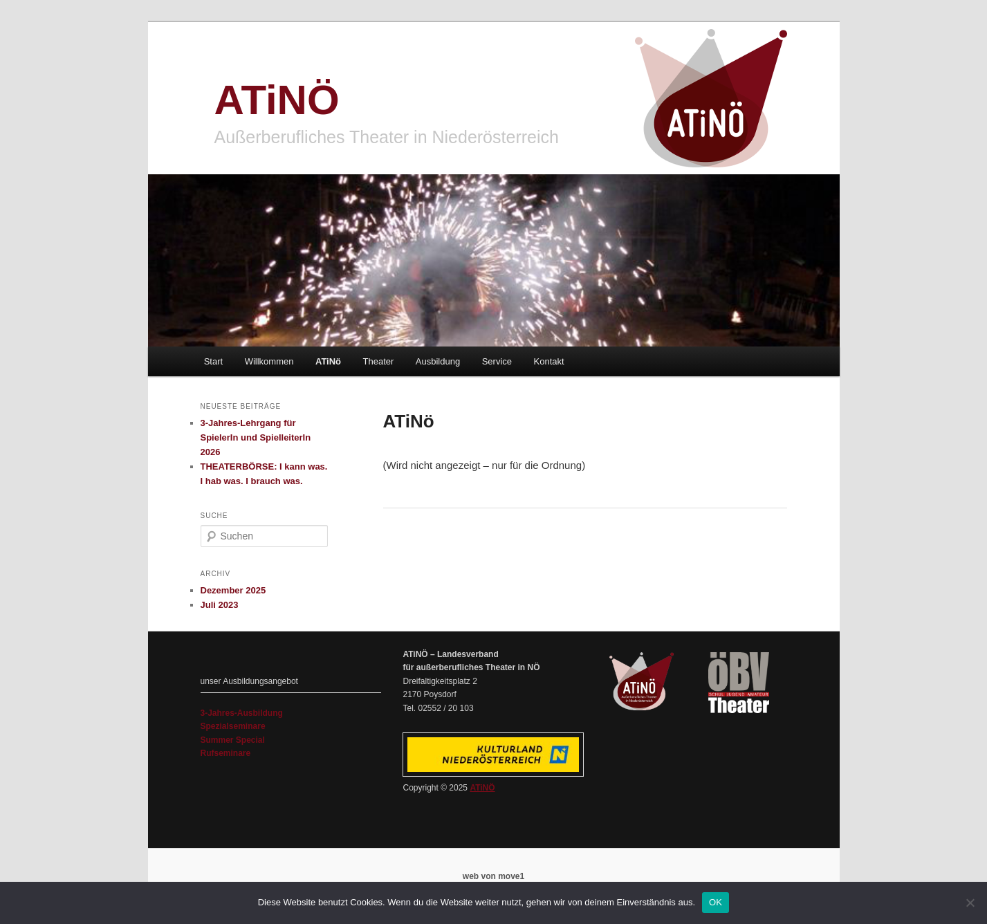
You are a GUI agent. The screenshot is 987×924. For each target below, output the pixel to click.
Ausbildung (438, 361)
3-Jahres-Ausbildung (242, 713)
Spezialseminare (233, 726)
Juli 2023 (220, 605)
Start (213, 361)
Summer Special (233, 740)
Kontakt (549, 361)
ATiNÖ (277, 100)
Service (497, 361)
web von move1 (493, 876)
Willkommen (269, 361)
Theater (378, 361)
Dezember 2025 (233, 590)
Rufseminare (226, 753)
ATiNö (328, 361)
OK (715, 902)
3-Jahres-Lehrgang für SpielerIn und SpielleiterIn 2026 (256, 437)
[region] (494, 260)
